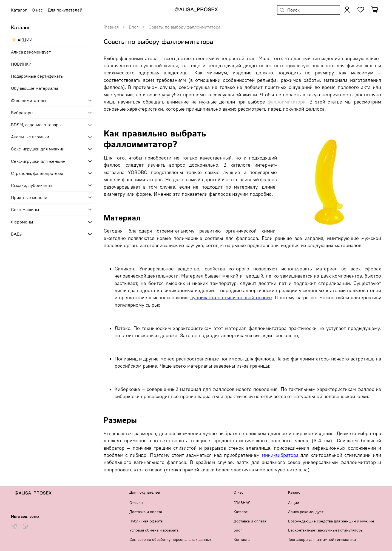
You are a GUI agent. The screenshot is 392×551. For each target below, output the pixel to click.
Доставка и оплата (145, 511)
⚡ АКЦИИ (21, 40)
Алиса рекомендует (31, 52)
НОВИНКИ (21, 64)
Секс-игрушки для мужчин (37, 149)
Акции (293, 502)
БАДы (16, 234)
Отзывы (136, 502)
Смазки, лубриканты (31, 185)
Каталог (241, 511)
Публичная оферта (146, 521)
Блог (133, 27)
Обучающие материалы (34, 88)
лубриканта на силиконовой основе (231, 298)
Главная (111, 27)
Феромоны (22, 222)
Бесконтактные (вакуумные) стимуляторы (325, 530)
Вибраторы (22, 112)
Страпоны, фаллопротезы (37, 173)
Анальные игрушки (30, 136)
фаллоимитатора (286, 102)
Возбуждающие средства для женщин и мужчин (331, 521)
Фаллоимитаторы (28, 100)
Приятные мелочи (29, 197)
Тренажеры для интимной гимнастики (322, 539)
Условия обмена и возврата (153, 530)
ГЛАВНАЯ (242, 502)
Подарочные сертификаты (37, 76)
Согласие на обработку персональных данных (170, 539)
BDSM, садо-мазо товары (36, 124)
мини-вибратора (280, 455)
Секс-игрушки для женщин (38, 161)
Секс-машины (25, 209)
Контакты (242, 539)
